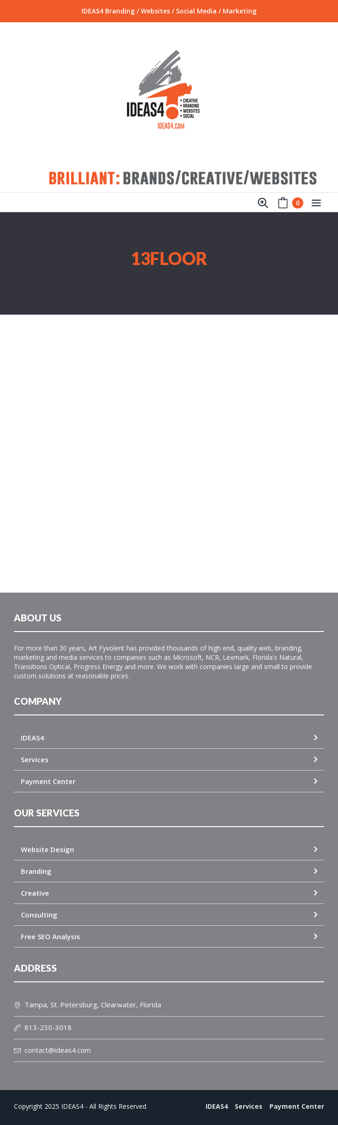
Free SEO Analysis (50, 936)
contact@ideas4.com (52, 1050)
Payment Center (48, 781)
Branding (36, 871)
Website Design (47, 849)
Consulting (39, 914)
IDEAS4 (32, 737)
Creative (35, 892)
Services (35, 759)
